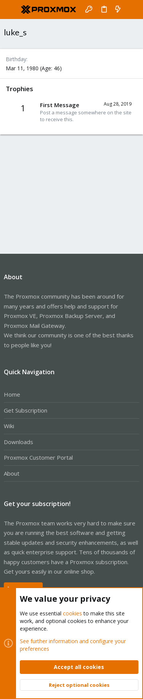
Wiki (9, 426)
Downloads (18, 442)
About (11, 473)
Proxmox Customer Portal (38, 457)
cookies (72, 613)
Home (12, 394)
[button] (11, 9)
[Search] (131, 9)
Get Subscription (25, 410)
